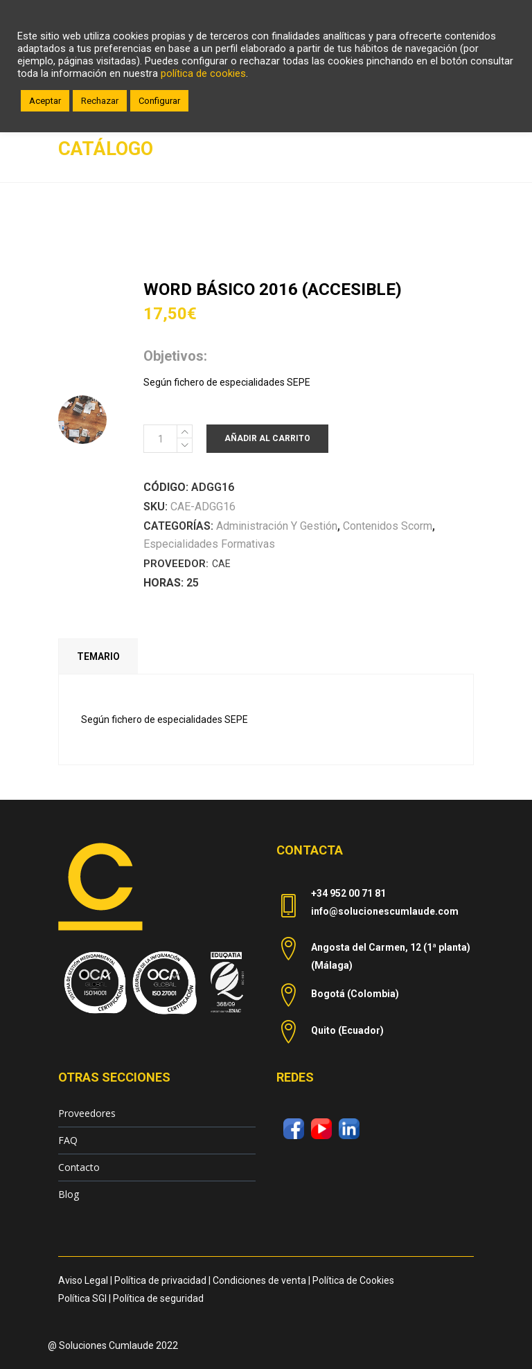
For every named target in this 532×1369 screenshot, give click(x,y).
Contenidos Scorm (387, 526)
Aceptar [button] (45, 101)
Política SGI (82, 1298)
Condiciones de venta (259, 1280)
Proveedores (87, 1113)
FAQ (68, 1140)
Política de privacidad (160, 1280)
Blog (68, 1194)
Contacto (79, 1167)
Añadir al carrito (267, 438)
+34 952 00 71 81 (348, 893)
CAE (221, 563)
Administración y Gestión (276, 526)
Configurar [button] (159, 101)
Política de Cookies (353, 1280)
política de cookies (203, 73)
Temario (98, 656)
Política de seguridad (158, 1298)
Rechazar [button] (99, 101)
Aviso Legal (83, 1280)
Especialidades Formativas (209, 544)
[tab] (98, 656)
